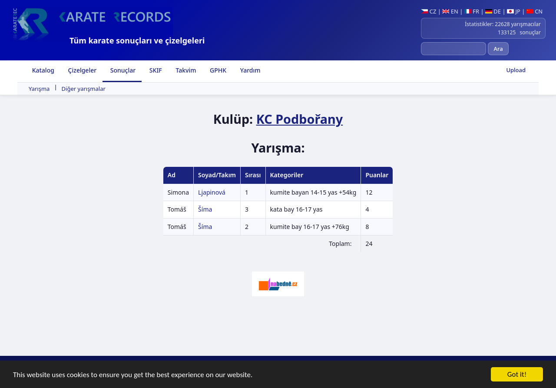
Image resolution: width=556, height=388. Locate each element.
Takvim (185, 70)
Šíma (205, 209)
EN (450, 11)
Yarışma (39, 89)
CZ (428, 11)
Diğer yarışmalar (84, 89)
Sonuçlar (122, 70)
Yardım (249, 70)
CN (534, 11)
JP (513, 11)
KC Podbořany (299, 118)
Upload (516, 70)
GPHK (217, 70)
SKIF (155, 70)
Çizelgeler (81, 70)
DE (493, 11)
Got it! (516, 374)
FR (471, 11)
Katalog (42, 70)
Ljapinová (211, 192)
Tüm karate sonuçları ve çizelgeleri (137, 40)
